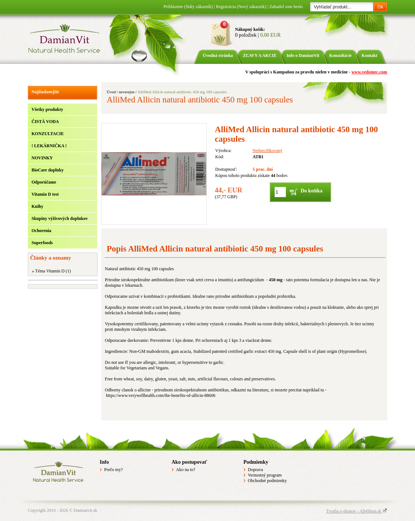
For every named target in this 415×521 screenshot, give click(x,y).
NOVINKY (42, 157)
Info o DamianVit (302, 55)
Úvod (111, 92)
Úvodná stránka (218, 55)
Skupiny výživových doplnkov (60, 218)
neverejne (127, 92)
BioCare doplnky (47, 170)
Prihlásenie (188, 6)
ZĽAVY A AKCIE (259, 55)
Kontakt (369, 55)
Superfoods (42, 242)
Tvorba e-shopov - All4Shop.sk (356, 511)
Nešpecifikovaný (267, 150)
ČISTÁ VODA (45, 121)
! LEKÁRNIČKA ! (49, 145)
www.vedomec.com (369, 72)
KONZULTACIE (48, 133)
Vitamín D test (45, 194)
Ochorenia (41, 230)
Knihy (37, 206)
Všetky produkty (47, 109)
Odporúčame (44, 182)
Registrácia (241, 6)
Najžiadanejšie (45, 91)
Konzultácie (340, 55)
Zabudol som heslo (286, 6)
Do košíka (312, 190)
